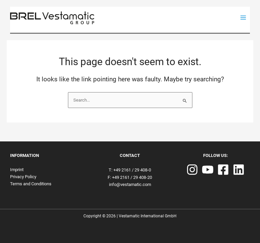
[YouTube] (207, 169)
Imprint (17, 169)
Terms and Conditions (30, 183)
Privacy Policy (23, 176)
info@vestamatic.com (130, 184)
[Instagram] (192, 169)
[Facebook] (223, 169)
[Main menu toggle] (243, 17)
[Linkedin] (238, 169)
